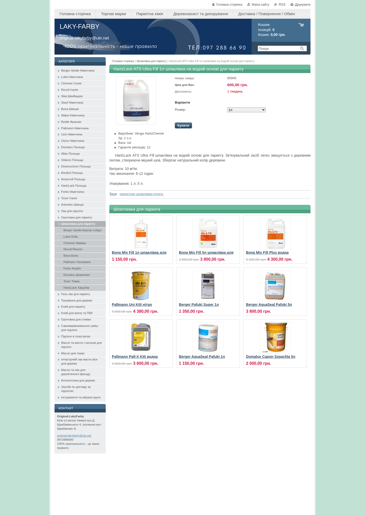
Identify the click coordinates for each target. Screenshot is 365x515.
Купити (183, 125)
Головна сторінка (229, 4)
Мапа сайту (260, 4)
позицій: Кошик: (271, 30)
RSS (282, 4)
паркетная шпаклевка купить (141, 194)
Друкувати (302, 4)
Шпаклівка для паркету (151, 61)
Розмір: (180, 110)
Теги (112, 194)
